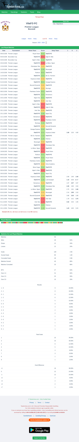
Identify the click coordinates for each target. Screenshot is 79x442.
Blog (38, 12)
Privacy (32, 402)
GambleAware (27, 415)
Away (35, 38)
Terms (39, 402)
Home (29, 38)
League (24, 38)
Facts (32, 12)
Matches (5, 12)
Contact (47, 402)
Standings (14, 12)
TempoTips (39, 17)
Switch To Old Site (39, 438)
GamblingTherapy (41, 415)
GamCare (53, 415)
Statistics (24, 12)
